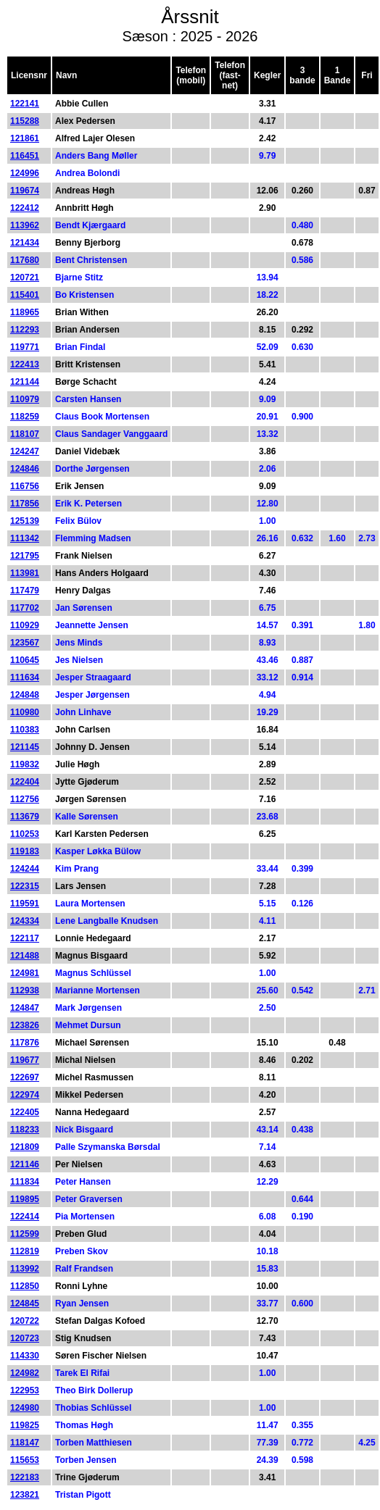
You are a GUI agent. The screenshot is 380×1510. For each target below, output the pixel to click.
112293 (24, 330)
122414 (24, 1216)
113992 (24, 1269)
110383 (24, 730)
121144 (24, 382)
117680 (24, 260)
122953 (24, 1390)
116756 (24, 486)
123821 (24, 1495)
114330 (24, 1356)
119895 (24, 1199)
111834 (24, 1182)
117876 (24, 1043)
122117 (24, 938)
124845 (24, 1303)
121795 (24, 556)
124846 (24, 469)
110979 (24, 399)
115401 (24, 295)
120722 (24, 1321)
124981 (24, 973)
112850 (24, 1286)
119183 (24, 851)
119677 (24, 1060)
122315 (24, 886)
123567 (24, 643)
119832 (24, 764)
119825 (24, 1425)
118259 (24, 417)
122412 (24, 208)
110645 (24, 660)
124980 (24, 1408)
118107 (24, 434)
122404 (24, 782)
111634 (24, 677)
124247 (24, 451)
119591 (24, 903)
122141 (24, 104)
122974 (24, 1095)
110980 (24, 712)
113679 (24, 817)
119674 (24, 190)
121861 (24, 138)
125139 (24, 521)
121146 (24, 1164)
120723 (24, 1338)
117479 (24, 590)
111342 (24, 538)
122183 (24, 1477)
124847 (24, 1008)
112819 (24, 1251)
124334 (24, 921)
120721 (24, 277)
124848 (24, 695)
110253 (24, 834)
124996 (24, 173)
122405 (24, 1112)
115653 (24, 1460)
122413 (24, 364)
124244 (24, 869)
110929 (24, 625)
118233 (24, 1130)
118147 (24, 1443)
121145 (24, 747)
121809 (24, 1147)
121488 (24, 956)
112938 (24, 990)
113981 (24, 573)
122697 (24, 1077)
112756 (24, 799)
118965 (24, 312)
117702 (24, 608)
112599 (24, 1234)
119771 (24, 347)
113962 (24, 225)
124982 (24, 1373)
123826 (24, 1025)
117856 (24, 504)
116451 (24, 156)
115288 (24, 121)
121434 (24, 243)
